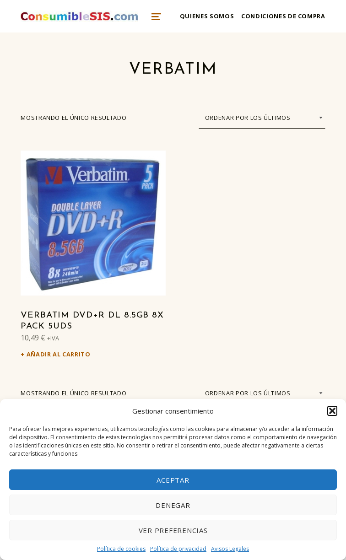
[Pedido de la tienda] (262, 118)
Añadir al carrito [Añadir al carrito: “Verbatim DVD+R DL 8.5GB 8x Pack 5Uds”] (59, 354)
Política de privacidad (178, 549)
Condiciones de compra (283, 16)
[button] (332, 410)
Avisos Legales (230, 549)
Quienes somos (207, 16)
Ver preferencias (173, 530)
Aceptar (173, 480)
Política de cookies (121, 549)
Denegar (173, 505)
